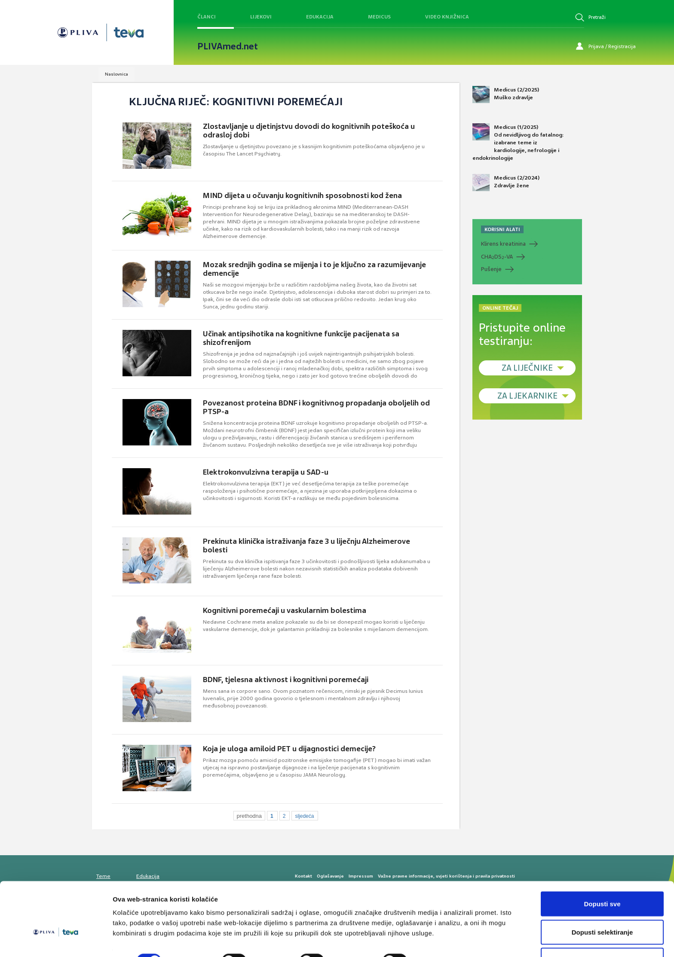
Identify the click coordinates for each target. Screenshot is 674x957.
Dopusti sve (602, 877)
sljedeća (304, 816)
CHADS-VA (497, 257)
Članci (206, 17)
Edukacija (320, 17)
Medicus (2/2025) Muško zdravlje (505, 94)
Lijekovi (261, 17)
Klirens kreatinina (503, 243)
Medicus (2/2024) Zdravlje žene (505, 182)
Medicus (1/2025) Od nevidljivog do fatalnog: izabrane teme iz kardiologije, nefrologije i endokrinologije (518, 142)
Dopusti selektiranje (602, 906)
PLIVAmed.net (227, 46)
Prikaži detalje (445, 935)
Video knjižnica (447, 17)
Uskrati (602, 934)
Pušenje (491, 269)
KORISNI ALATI (502, 229)
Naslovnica (116, 74)
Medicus (379, 17)
